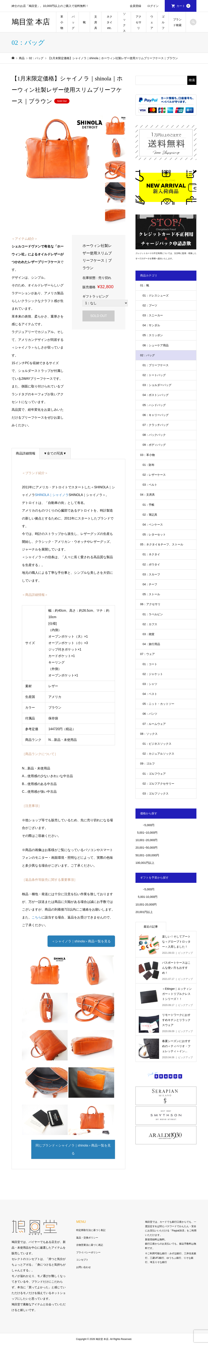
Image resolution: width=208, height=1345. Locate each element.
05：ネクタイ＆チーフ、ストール (161, 544)
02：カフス (150, 624)
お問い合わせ (83, 1267)
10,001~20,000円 (146, 840)
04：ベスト (150, 693)
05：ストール (151, 594)
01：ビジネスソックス (157, 743)
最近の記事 (151, 926)
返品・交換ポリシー (87, 1237)
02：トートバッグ (154, 375)
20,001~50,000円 (146, 847)
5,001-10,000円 (146, 896)
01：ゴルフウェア (154, 773)
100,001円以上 (144, 862)
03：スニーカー (153, 315)
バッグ (73, 22)
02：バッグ (147, 355)
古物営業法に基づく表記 (89, 1245)
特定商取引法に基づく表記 (90, 1230)
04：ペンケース (153, 524)
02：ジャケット (153, 674)
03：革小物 (147, 455)
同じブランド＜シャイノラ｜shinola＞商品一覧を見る (73, 1149)
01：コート (150, 664)
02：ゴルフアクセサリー (158, 783)
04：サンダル (151, 325)
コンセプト (82, 1259)
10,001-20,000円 (146, 904)
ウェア (151, 22)
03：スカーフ (151, 574)
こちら (36, 917)
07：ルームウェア (154, 723)
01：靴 (144, 285)
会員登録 (135, 5)
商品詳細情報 (25, 453)
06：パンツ (150, 713)
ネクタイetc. (109, 22)
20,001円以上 (144, 912)
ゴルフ (163, 22)
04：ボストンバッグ (156, 395)
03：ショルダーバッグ (157, 385)
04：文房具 (147, 494)
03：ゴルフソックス (156, 793)
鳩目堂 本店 (31, 22)
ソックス (124, 22)
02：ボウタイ (151, 564)
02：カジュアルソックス (158, 753)
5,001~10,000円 (146, 832)
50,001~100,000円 (147, 855)
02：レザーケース (154, 474)
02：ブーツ (150, 305)
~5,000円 (148, 825)
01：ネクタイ (151, 554)
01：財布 (148, 464)
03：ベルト (150, 484)
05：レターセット (154, 534)
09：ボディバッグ (154, 444)
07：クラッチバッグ (156, 425)
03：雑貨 (148, 634)
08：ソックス (149, 733)
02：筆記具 (150, 514)
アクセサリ (138, 22)
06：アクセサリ (150, 604)
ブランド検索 (177, 22)
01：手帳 (148, 504)
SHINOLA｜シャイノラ (52, 495)
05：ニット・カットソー (158, 703)
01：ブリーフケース (156, 365)
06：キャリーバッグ (156, 415)
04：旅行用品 (151, 644)
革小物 (61, 22)
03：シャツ (150, 684)
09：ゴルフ (147, 763)
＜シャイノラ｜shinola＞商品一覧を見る (81, 941)
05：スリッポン (153, 335)
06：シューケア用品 (156, 345)
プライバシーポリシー (88, 1252)
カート (183, 6)
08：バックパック (154, 434)
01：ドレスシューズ (156, 295)
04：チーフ (150, 584)
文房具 (95, 22)
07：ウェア (147, 654)
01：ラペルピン (153, 614)
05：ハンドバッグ (154, 405)
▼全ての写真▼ (55, 453)
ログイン (153, 5)
